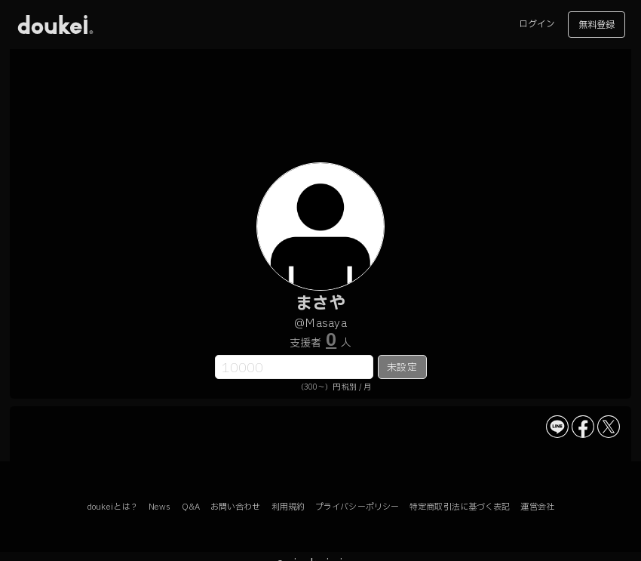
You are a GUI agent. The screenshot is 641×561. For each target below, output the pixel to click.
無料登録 (596, 25)
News (159, 507)
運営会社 (537, 507)
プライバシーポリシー (357, 507)
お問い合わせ (235, 507)
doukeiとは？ (112, 507)
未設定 (401, 367)
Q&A (191, 507)
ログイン (537, 24)
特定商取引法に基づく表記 (459, 507)
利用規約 (288, 507)
